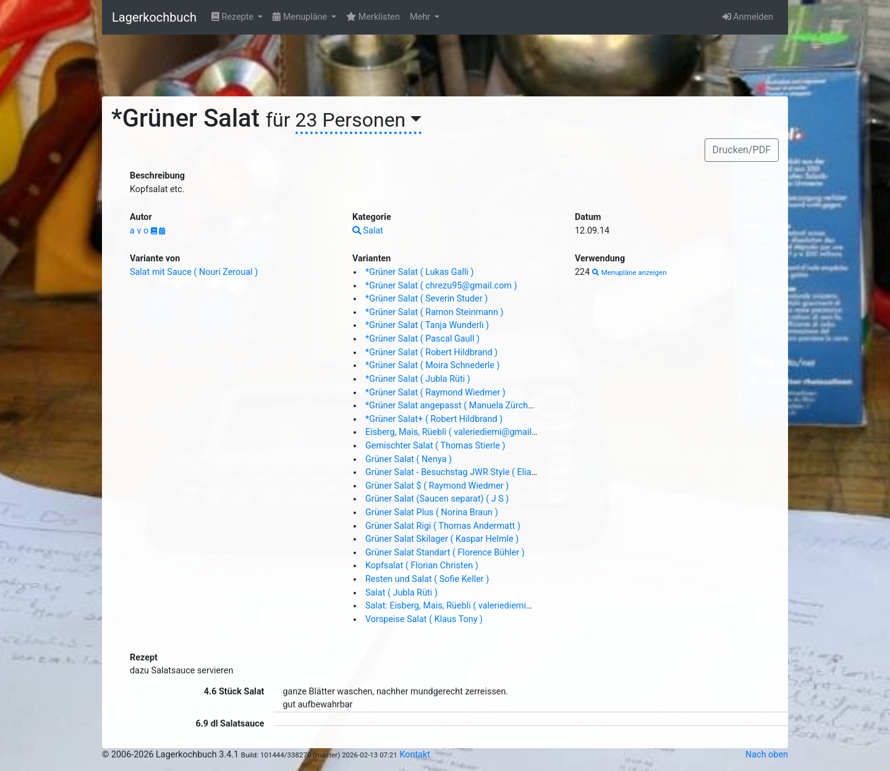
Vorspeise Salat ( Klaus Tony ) (424, 619)
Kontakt (414, 754)
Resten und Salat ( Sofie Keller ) (427, 579)
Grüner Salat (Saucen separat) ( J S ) (437, 499)
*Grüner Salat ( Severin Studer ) (426, 298)
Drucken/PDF (742, 150)
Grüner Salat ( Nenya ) (408, 459)
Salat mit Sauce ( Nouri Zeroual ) (194, 272)
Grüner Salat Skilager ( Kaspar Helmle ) (442, 539)
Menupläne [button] (301, 17)
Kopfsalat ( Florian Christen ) (421, 565)
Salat (367, 230)
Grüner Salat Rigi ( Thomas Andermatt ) (442, 526)
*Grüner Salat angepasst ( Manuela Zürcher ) (453, 405)
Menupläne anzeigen (629, 272)
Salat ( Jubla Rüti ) (401, 593)
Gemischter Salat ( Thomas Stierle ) (435, 445)
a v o (140, 230)
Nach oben (766, 754)
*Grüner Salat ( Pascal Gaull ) (422, 339)
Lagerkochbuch (154, 17)
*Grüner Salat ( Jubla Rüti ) (417, 379)
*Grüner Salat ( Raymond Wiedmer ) (435, 392)
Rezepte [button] (233, 17)
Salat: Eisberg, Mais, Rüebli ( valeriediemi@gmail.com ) (473, 605)
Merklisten (373, 17)
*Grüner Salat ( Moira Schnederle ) (432, 365)
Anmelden (748, 17)
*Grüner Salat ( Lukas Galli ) (419, 272)
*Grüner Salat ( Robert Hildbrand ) (431, 352)
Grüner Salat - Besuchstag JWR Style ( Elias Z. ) (458, 472)
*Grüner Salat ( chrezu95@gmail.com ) (441, 285)
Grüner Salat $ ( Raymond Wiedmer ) (437, 486)
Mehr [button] (421, 17)
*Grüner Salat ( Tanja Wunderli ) (427, 325)
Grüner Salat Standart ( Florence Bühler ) (445, 552)
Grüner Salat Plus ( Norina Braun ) (431, 512)
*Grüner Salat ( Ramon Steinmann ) (434, 312)
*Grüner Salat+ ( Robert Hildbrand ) (433, 419)
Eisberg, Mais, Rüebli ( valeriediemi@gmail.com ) (461, 432)
